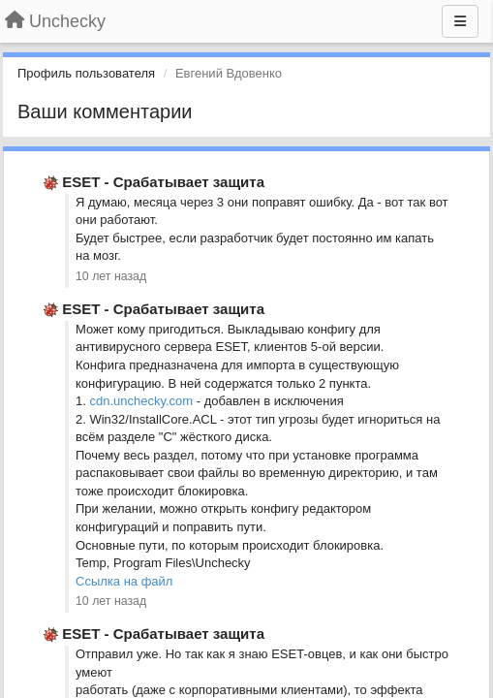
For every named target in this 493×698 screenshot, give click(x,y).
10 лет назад (111, 276)
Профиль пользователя (86, 73)
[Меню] (460, 21)
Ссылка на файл (124, 581)
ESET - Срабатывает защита (163, 182)
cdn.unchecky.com (141, 401)
